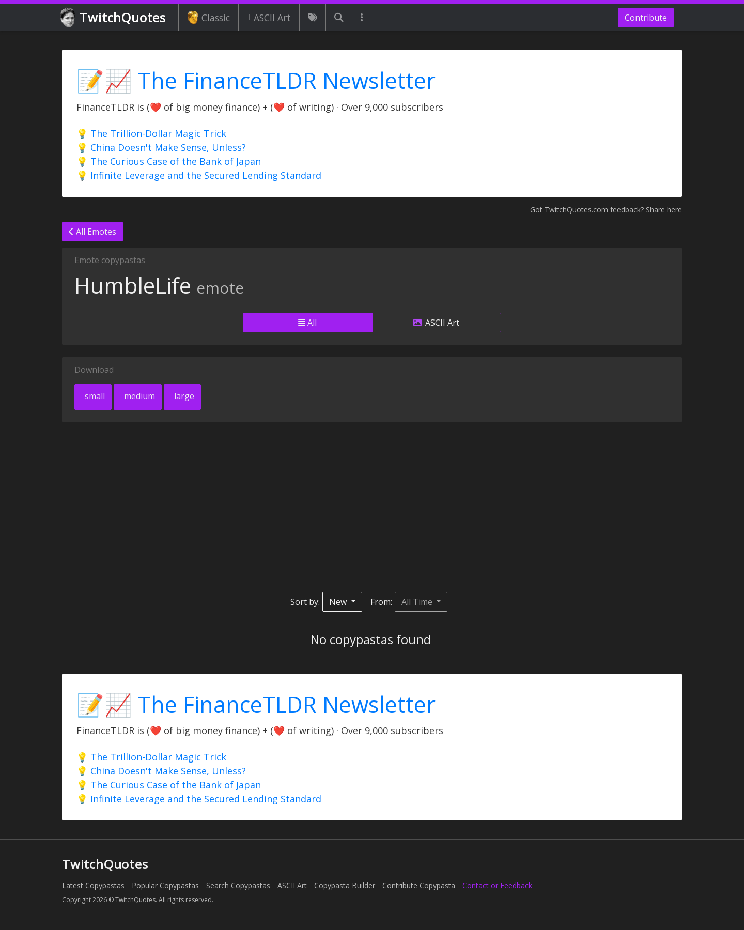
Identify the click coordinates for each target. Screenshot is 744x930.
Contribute (646, 17)
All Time (418, 601)
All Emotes (92, 231)
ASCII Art (269, 17)
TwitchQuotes (114, 18)
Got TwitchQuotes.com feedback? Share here (606, 210)
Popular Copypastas (165, 885)
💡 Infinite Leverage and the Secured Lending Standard (198, 175)
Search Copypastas (238, 885)
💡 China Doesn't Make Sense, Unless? (161, 147)
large (183, 396)
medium (138, 396)
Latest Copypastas (93, 885)
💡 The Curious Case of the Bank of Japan (168, 161)
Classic (208, 17)
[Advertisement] (372, 507)
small (94, 396)
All (307, 322)
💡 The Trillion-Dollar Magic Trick (151, 133)
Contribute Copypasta (418, 885)
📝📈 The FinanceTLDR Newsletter (256, 80)
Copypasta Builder (344, 885)
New (339, 601)
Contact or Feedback (497, 885)
